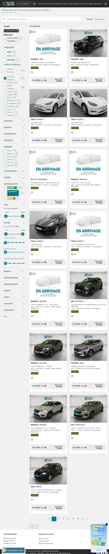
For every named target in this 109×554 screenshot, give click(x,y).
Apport (10, 249)
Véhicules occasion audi (46, 543)
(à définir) (12, 238)
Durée (9, 238)
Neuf (52, 4)
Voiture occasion (44, 538)
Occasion (58, 4)
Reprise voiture (80, 4)
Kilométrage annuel (14, 259)
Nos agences (89, 4)
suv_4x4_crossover (10, 30)
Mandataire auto (6, 12)
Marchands (98, 4)
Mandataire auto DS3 (9, 538)
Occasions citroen (44, 541)
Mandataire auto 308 (9, 543)
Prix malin (42, 4)
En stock (64, 4)
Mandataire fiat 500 (9, 541)
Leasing (15, 12)
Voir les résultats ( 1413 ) (14, 550)
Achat (48, 4)
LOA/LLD (71, 4)
